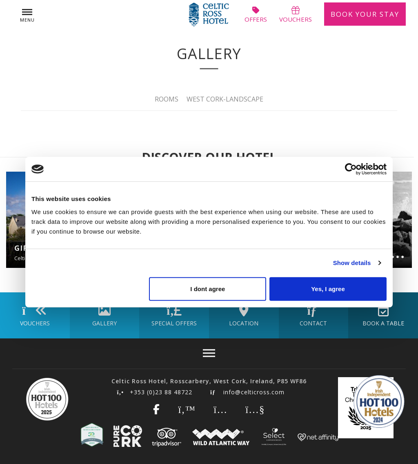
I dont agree (207, 288)
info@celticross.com (247, 392)
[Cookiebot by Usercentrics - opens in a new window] (351, 169)
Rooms (166, 98)
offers (256, 14)
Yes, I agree (328, 288)
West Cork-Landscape (225, 98)
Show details (352, 262)
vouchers (295, 14)
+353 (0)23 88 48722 (154, 392)
